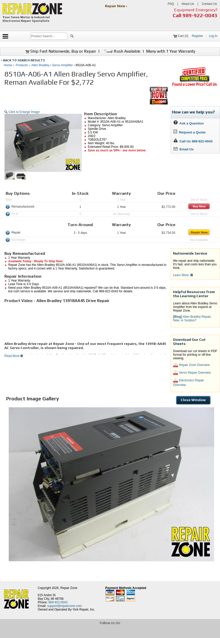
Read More (13, 356)
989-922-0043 (200, 15)
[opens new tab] (194, 85)
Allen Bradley (40, 65)
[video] (42, 322)
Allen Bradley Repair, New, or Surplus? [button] (192, 318)
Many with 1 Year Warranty (170, 51)
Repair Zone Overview (191, 365)
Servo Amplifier (62, 65)
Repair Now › (116, 6)
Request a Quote (190, 132)
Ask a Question (189, 123)
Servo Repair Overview (192, 372)
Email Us (184, 149)
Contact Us (209, 4)
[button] (72, 36)
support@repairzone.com (64, 606)
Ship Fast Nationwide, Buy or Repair (60, 51)
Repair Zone (68, 588)
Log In (213, 36)
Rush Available (121, 51)
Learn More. (183, 275)
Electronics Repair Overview (188, 382)
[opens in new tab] (73, 633)
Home (8, 65)
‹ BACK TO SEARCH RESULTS (23, 60)
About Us (187, 4)
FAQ (171, 4)
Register (197, 36)
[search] (49, 36)
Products (22, 65)
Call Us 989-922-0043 (196, 141)
